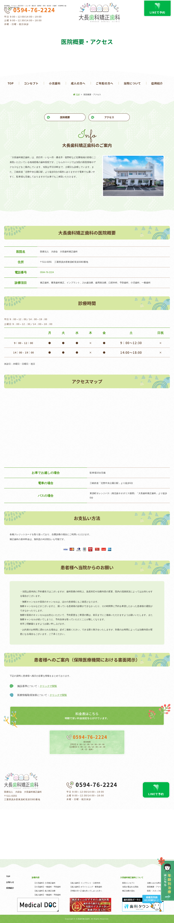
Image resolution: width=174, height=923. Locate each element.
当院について (132, 83)
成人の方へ (78, 83)
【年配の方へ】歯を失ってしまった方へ (86, 891)
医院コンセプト (128, 883)
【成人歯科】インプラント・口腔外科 (85, 883)
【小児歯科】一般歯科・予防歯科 (47, 887)
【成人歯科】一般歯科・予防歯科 (47, 895)
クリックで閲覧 (48, 686)
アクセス (109, 117)
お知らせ (10, 882)
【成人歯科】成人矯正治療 (44, 891)
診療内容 (35, 877)
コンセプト (31, 83)
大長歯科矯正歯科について (131, 877)
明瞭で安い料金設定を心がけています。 (87, 715)
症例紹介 (157, 83)
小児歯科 (54, 83)
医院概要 (65, 117)
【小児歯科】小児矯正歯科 (44, 883)
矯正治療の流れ (128, 891)
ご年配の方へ (104, 83)
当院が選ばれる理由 (130, 887)
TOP (11, 83)
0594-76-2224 (34, 10)
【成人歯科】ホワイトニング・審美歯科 (86, 887)
